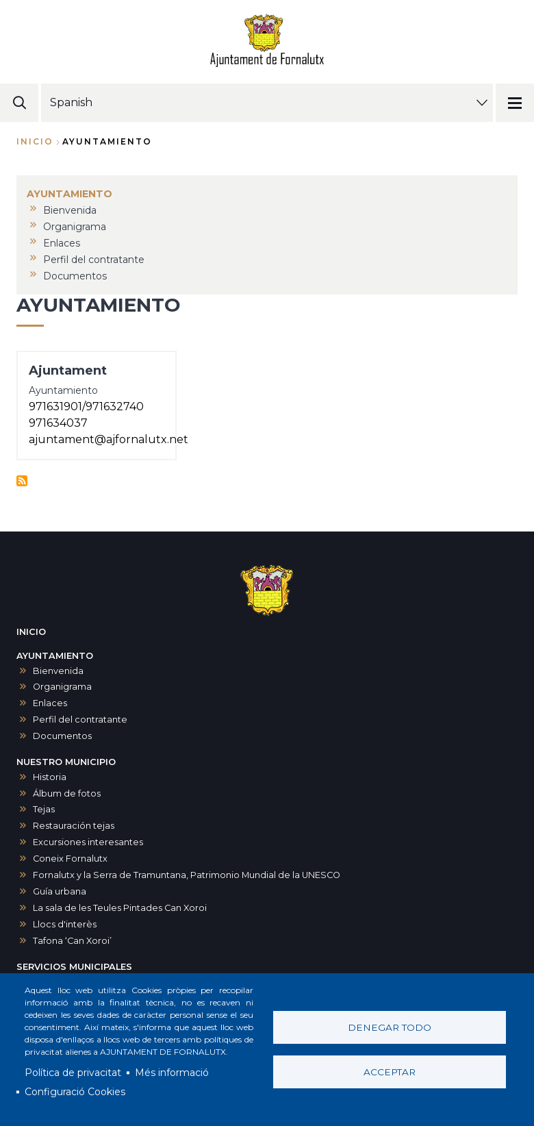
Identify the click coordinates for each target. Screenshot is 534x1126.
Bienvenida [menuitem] (70, 210)
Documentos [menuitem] (75, 276)
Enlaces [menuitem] (61, 243)
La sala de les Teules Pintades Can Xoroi (120, 908)
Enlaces (50, 703)
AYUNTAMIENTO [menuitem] (69, 194)
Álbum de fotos (67, 793)
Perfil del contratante (80, 719)
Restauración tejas (73, 826)
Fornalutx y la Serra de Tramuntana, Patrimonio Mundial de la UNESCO (186, 875)
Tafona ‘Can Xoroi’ (72, 941)
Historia (49, 777)
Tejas (44, 809)
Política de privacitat (73, 1072)
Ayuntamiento (63, 390)
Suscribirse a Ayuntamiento (21, 480)
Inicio (34, 141)
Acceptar (390, 1071)
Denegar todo (389, 1027)
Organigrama (62, 686)
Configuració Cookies (75, 1092)
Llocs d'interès (65, 924)
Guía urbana (59, 891)
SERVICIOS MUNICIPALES (74, 967)
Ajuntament (68, 370)
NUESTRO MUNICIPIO (66, 762)
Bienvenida (58, 671)
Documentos (62, 736)
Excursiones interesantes (88, 842)
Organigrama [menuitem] (74, 227)
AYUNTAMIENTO (54, 656)
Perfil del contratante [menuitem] (93, 259)
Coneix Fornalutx (70, 858)
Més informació (172, 1072)
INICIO (31, 632)
